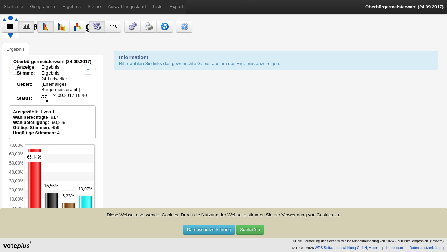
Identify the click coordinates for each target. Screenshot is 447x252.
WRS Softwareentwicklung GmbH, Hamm (347, 248)
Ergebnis (71, 6)
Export (176, 6)
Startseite (13, 6)
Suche (94, 6)
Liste (158, 6)
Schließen (250, 229)
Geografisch (42, 6)
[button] (132, 27)
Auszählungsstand (127, 6)
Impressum (394, 248)
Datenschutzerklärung (209, 229)
